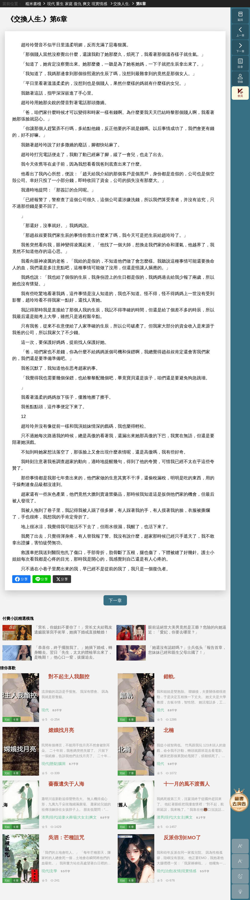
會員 (240, 93)
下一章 (115, 600)
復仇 (78, 3)
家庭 (69, 3)
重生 (60, 3)
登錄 (240, 78)
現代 (51, 3)
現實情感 (99, 3)
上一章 (240, 32)
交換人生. (121, 3)
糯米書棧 (33, 3)
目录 (240, 63)
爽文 (87, 3)
